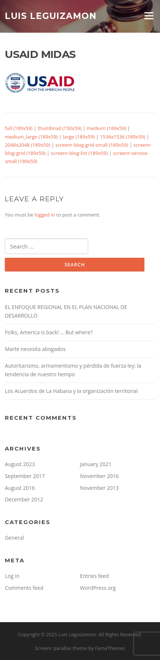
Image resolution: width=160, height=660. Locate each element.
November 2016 (99, 475)
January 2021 (95, 464)
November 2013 (99, 487)
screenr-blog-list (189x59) (79, 153)
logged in (44, 214)
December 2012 (24, 499)
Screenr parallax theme (61, 648)
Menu (148, 15)
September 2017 (25, 475)
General (14, 537)
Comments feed (24, 587)
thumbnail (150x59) (59, 128)
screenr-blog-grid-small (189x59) (91, 145)
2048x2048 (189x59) (27, 145)
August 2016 (20, 487)
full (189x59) (19, 128)
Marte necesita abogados (35, 348)
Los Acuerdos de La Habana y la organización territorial (71, 390)
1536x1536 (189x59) (122, 136)
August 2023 (20, 464)
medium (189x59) (106, 128)
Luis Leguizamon (51, 15)
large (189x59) (79, 136)
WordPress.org (98, 587)
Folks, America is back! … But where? (49, 332)
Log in (12, 575)
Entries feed (94, 575)
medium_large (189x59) (31, 136)
